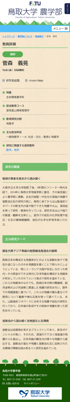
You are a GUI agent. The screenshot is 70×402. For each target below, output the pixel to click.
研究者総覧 (13, 80)
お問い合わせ (12, 383)
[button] (60, 28)
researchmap (36, 80)
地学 (16, 150)
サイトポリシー (31, 383)
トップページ (8, 36)
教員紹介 (39, 36)
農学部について (25, 36)
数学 (8, 150)
